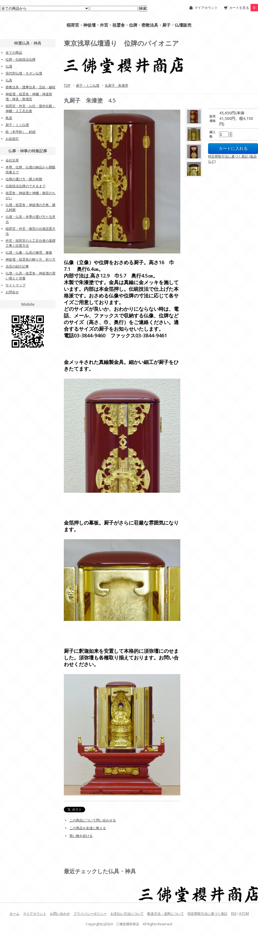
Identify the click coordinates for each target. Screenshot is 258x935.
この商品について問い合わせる (92, 820)
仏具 (9, 80)
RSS (233, 913)
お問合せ (12, 292)
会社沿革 (12, 160)
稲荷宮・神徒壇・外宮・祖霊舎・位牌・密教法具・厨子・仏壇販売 (129, 25)
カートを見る (243, 7)
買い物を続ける (81, 835)
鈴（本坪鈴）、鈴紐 (21, 131)
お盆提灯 (12, 138)
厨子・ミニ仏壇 (87, 85)
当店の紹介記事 (17, 266)
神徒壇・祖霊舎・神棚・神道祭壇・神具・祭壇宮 (29, 96)
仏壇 (9, 66)
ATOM (244, 913)
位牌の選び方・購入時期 (24, 179)
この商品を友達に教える (87, 828)
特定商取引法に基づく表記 (207, 913)
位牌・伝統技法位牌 (21, 59)
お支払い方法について (127, 913)
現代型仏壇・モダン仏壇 (24, 73)
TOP (67, 85)
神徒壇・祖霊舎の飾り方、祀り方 (30, 259)
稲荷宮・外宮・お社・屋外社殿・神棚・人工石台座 (30, 108)
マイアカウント (206, 7)
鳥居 (9, 117)
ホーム (14, 913)
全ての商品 (14, 52)
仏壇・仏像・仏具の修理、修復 (29, 252)
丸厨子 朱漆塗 (116, 85)
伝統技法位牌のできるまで (25, 186)
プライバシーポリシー (90, 913)
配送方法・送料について (165, 913)
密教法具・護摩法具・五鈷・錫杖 (30, 87)
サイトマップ (16, 285)
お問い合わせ (60, 913)
